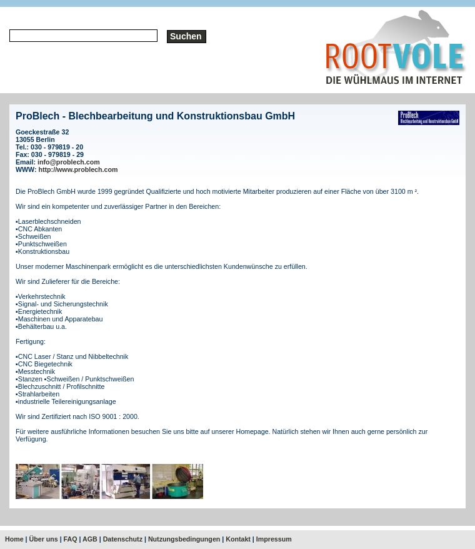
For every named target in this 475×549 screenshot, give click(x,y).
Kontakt (238, 539)
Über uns (43, 539)
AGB (90, 539)
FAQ (71, 539)
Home (14, 539)
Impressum (274, 539)
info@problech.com (69, 162)
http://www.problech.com (78, 169)
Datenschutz (122, 539)
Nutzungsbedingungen (184, 539)
